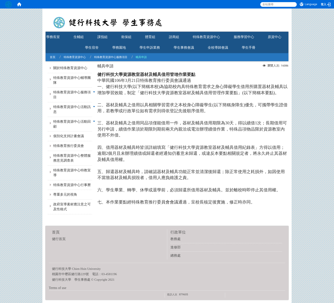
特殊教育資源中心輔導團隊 (72, 80)
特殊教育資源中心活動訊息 (72, 109)
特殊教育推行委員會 (68, 146)
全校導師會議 (218, 48)
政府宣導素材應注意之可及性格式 (72, 206)
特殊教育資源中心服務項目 (110, 57)
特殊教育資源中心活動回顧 (72, 124)
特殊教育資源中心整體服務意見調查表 (72, 158)
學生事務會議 (184, 48)
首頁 (52, 57)
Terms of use (57, 288)
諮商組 (174, 37)
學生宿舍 (92, 48)
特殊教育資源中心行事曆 (72, 185)
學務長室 (53, 37)
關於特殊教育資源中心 (70, 68)
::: (286, 30)
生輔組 (78, 37)
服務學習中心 (244, 37)
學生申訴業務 (150, 48)
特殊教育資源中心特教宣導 (72, 172)
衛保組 (126, 37)
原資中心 (274, 37)
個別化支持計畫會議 (68, 136)
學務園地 (119, 48)
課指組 (102, 37)
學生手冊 (248, 48)
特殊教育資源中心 (206, 37)
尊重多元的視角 (65, 194)
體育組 (150, 37)
